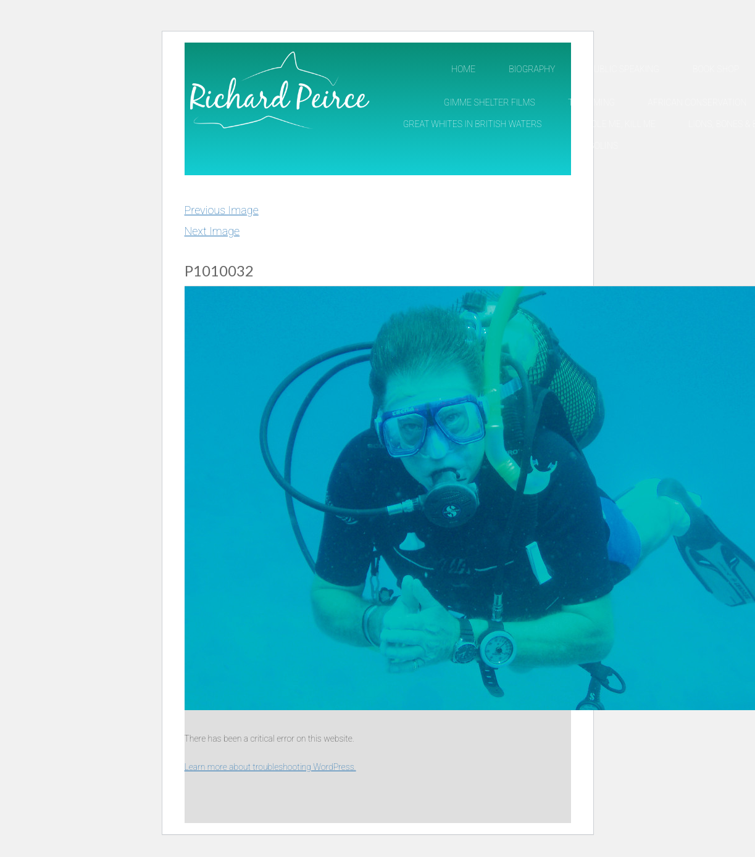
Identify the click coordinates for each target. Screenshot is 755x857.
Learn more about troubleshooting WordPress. (270, 767)
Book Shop (716, 69)
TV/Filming (591, 102)
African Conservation (697, 102)
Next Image (212, 231)
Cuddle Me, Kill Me (615, 124)
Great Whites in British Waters (472, 124)
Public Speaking (623, 69)
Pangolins (595, 146)
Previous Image (222, 210)
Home (463, 69)
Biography (532, 69)
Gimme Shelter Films (489, 102)
